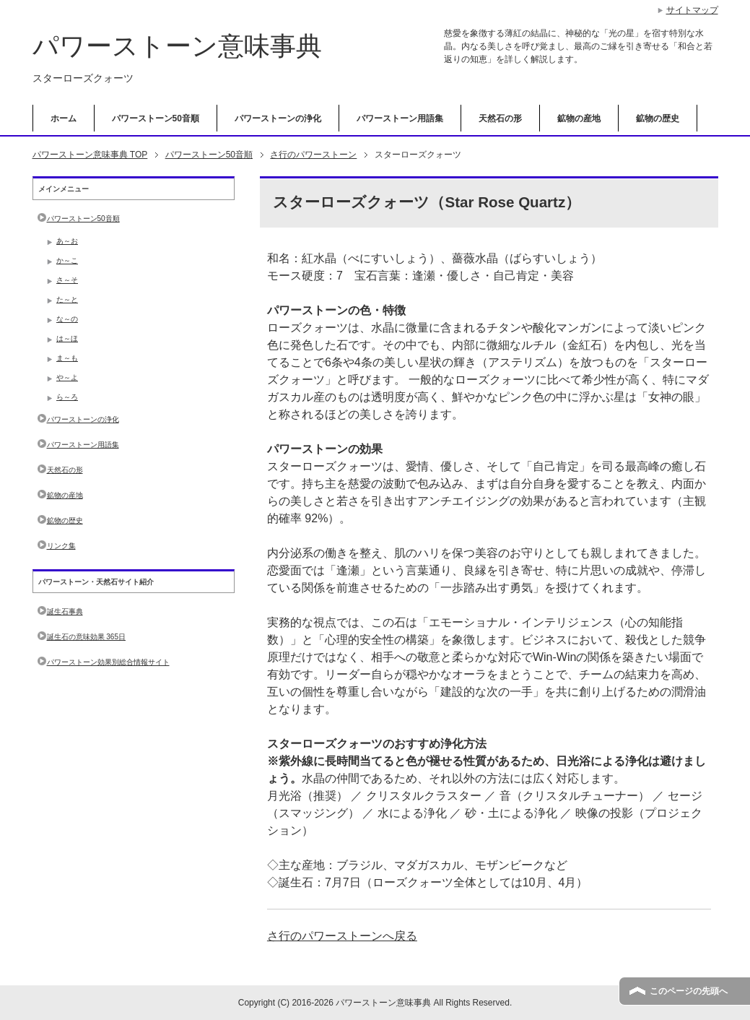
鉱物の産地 (579, 118)
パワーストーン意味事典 (177, 46)
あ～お (67, 241)
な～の (67, 319)
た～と (67, 299)
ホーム (64, 118)
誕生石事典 (65, 611)
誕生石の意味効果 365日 (86, 637)
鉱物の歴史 (657, 118)
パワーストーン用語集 (400, 118)
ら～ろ (67, 397)
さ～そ (67, 280)
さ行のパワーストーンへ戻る (342, 936)
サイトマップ (692, 10)
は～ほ (67, 338)
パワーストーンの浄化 (278, 118)
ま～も (67, 358)
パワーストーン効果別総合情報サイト (108, 662)
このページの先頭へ (689, 991)
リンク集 (61, 546)
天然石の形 (500, 118)
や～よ (67, 377)
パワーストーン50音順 (155, 118)
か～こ (67, 260)
